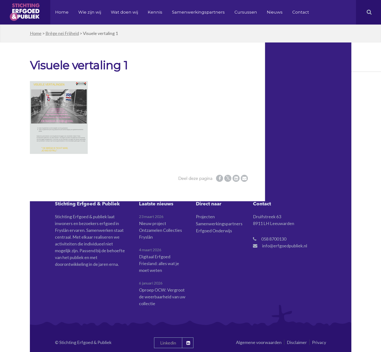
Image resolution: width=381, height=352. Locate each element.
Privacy (319, 342)
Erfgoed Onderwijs (214, 230)
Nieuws (275, 12)
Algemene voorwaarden (259, 342)
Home (62, 12)
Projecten (205, 216)
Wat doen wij (124, 12)
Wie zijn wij (89, 12)
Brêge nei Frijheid (62, 33)
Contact (300, 12)
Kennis (155, 12)
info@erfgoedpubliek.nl (284, 245)
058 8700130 (273, 239)
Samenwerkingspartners (198, 12)
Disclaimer (297, 342)
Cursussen (245, 12)
